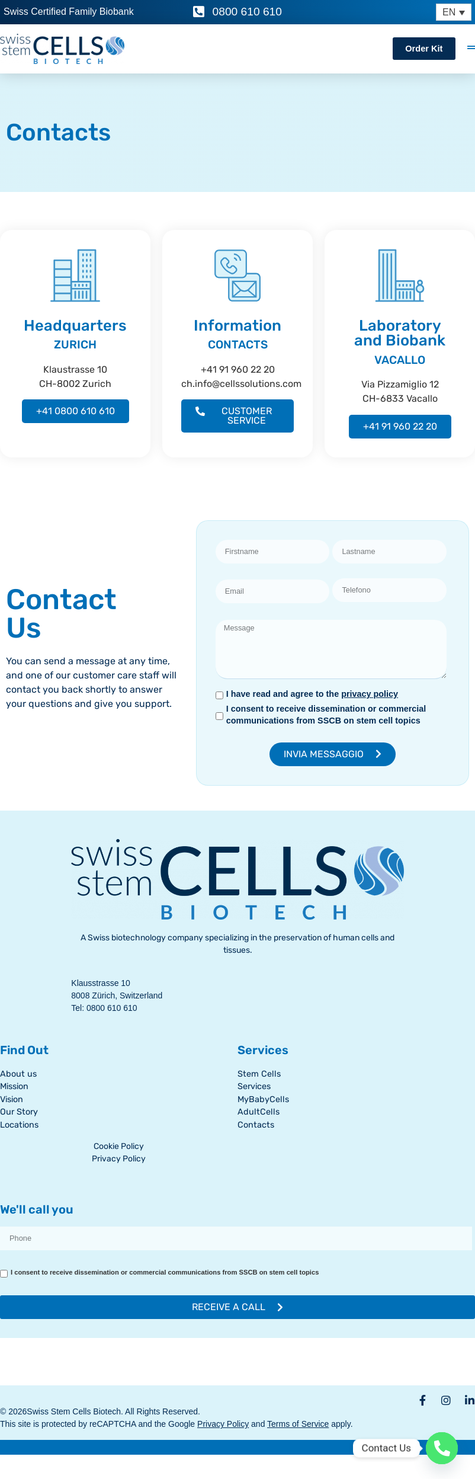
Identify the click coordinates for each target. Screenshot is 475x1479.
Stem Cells (259, 1074)
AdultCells (259, 1112)
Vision (11, 1099)
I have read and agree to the (312, 694)
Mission (14, 1086)
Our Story (19, 1112)
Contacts (256, 1125)
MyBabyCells (263, 1099)
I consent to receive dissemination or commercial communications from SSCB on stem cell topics (326, 714)
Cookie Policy (119, 1146)
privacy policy (369, 694)
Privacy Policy (119, 1159)
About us (18, 1074)
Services (254, 1086)
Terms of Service (298, 1424)
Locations (19, 1125)
